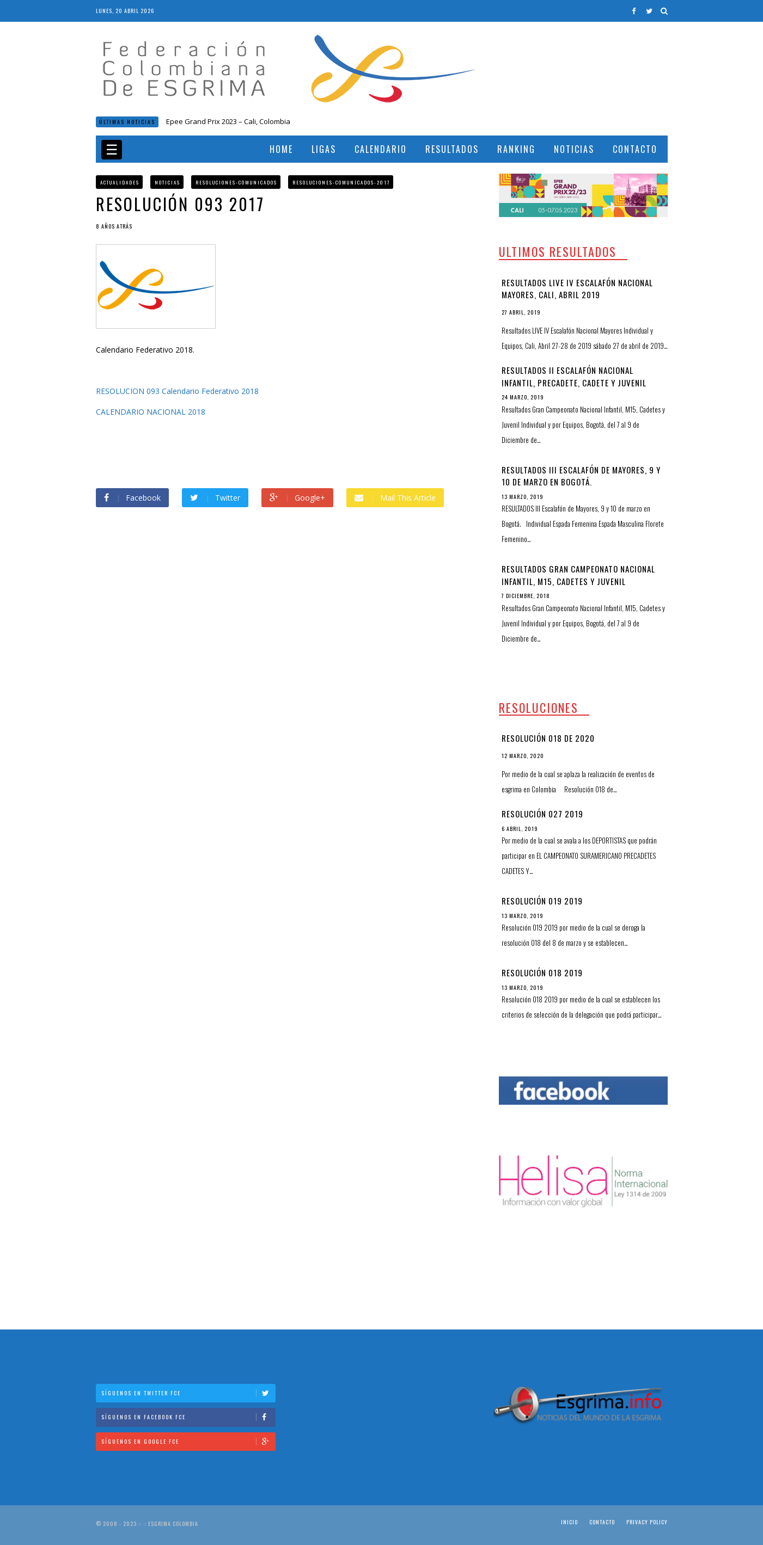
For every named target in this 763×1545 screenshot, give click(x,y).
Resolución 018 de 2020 (548, 738)
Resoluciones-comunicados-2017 (341, 182)
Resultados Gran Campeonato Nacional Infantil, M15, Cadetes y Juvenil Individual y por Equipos (578, 581)
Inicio (569, 1522)
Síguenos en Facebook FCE (188, 1417)
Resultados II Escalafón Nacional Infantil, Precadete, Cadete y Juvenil (574, 376)
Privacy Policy (647, 1522)
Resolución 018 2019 (542, 972)
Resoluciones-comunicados (236, 182)
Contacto (635, 149)
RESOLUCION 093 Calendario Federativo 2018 (177, 391)
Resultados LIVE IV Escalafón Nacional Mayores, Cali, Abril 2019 (577, 288)
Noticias (574, 149)
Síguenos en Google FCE (188, 1441)
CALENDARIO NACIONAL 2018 (150, 412)
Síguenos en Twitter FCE (188, 1393)
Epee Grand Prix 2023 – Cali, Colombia (228, 121)
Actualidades (119, 182)
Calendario (381, 149)
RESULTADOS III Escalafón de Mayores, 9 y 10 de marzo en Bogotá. (581, 476)
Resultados (452, 149)
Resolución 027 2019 (542, 814)
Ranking (516, 149)
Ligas (324, 149)
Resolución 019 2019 (542, 901)
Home (281, 149)
